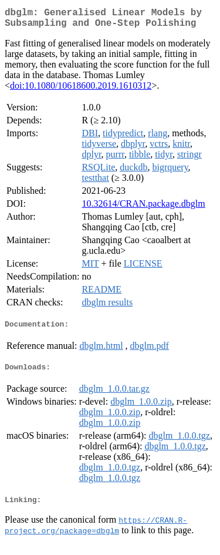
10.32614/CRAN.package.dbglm (143, 208)
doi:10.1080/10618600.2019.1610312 (80, 90)
